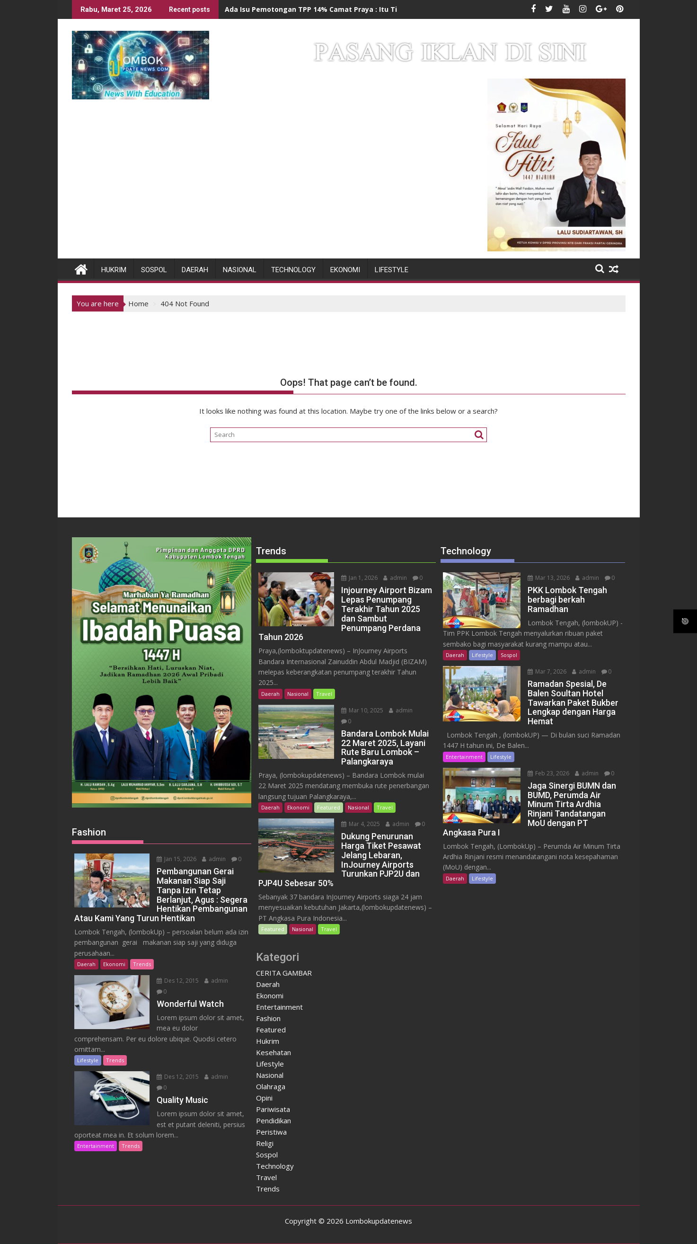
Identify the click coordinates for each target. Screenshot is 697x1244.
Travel (324, 693)
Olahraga (270, 1086)
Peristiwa (271, 1132)
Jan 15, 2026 (176, 859)
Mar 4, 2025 (360, 824)
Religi (265, 1143)
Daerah (195, 270)
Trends (142, 964)
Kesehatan (273, 1052)
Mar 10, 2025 (362, 710)
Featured (328, 807)
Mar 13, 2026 (549, 578)
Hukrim (113, 270)
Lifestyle (391, 270)
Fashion (268, 1018)
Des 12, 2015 (178, 981)
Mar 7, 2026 (547, 671)
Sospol (154, 270)
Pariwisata (273, 1109)
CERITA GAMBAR (284, 972)
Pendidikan (273, 1120)
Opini (264, 1097)
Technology (293, 270)
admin (214, 859)
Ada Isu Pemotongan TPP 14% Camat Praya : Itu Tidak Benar (328, 9)
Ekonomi (345, 270)
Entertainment (95, 1145)
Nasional (239, 270)
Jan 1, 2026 (359, 578)
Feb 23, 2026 (548, 773)
